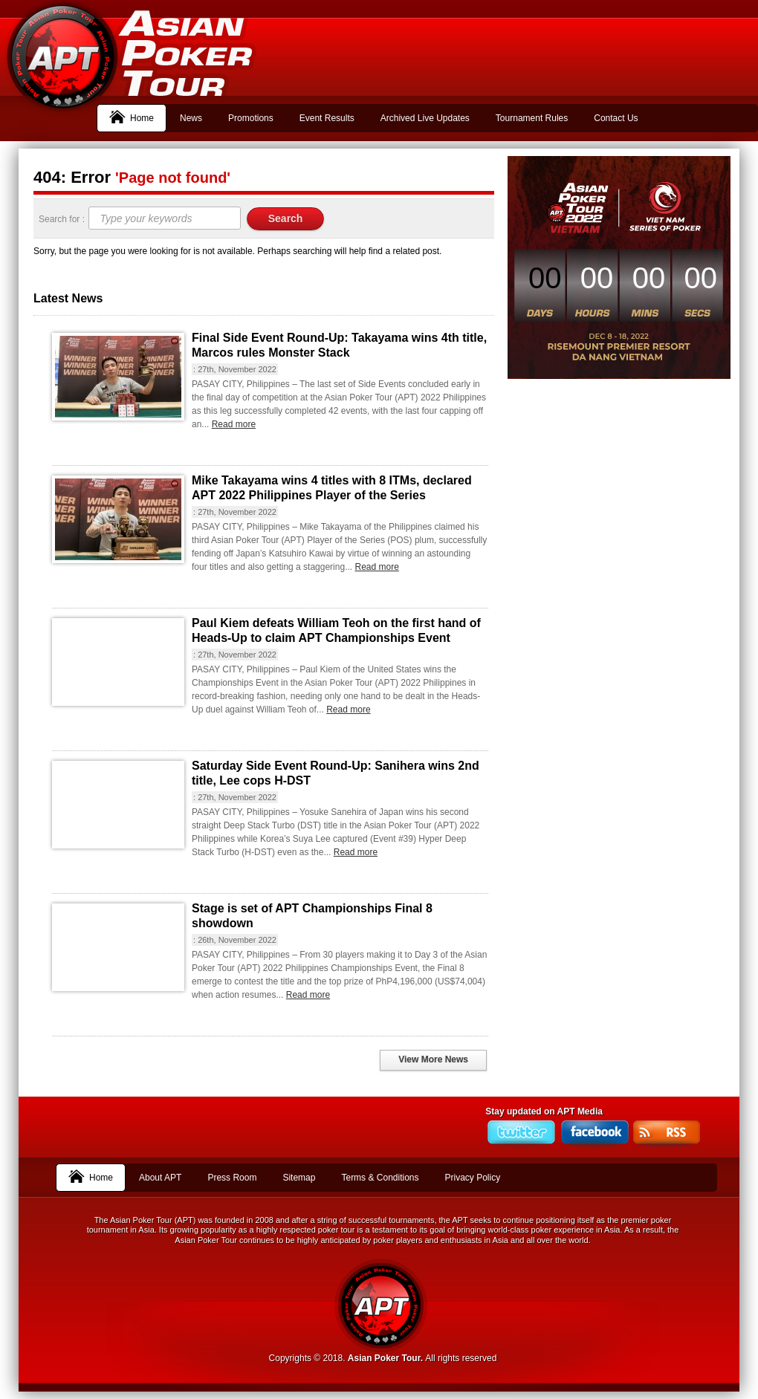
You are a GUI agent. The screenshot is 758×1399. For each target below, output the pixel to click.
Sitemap (298, 1177)
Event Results (326, 118)
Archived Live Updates (425, 118)
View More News (433, 1059)
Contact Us (616, 118)
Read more (234, 424)
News (191, 118)
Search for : (63, 219)
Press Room (231, 1177)
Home (131, 116)
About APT (160, 1177)
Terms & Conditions (379, 1177)
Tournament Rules (532, 118)
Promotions (250, 118)
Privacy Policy (473, 1177)
